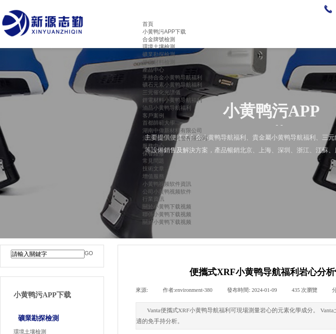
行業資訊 (153, 199)
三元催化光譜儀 (161, 92)
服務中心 (153, 146)
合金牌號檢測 (158, 39)
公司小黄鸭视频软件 (166, 192)
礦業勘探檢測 (158, 54)
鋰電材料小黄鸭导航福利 (172, 100)
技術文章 (153, 168)
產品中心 (153, 70)
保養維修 (153, 153)
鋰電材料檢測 (158, 62)
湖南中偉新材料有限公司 (172, 130)
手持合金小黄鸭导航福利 (172, 77)
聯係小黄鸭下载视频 (166, 214)
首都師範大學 (158, 123)
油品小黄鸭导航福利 (166, 108)
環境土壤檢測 (158, 47)
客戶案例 (153, 115)
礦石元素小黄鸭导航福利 (172, 85)
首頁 (147, 24)
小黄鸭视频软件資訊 (166, 184)
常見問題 (153, 161)
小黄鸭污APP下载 (164, 32)
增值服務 (153, 176)
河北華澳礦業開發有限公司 (175, 138)
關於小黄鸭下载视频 (166, 206)
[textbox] (48, 254)
